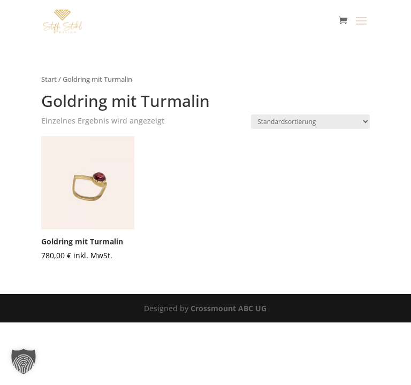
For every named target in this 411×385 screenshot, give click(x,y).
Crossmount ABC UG (229, 308)
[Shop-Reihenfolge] (310, 121)
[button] (23, 361)
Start (49, 79)
